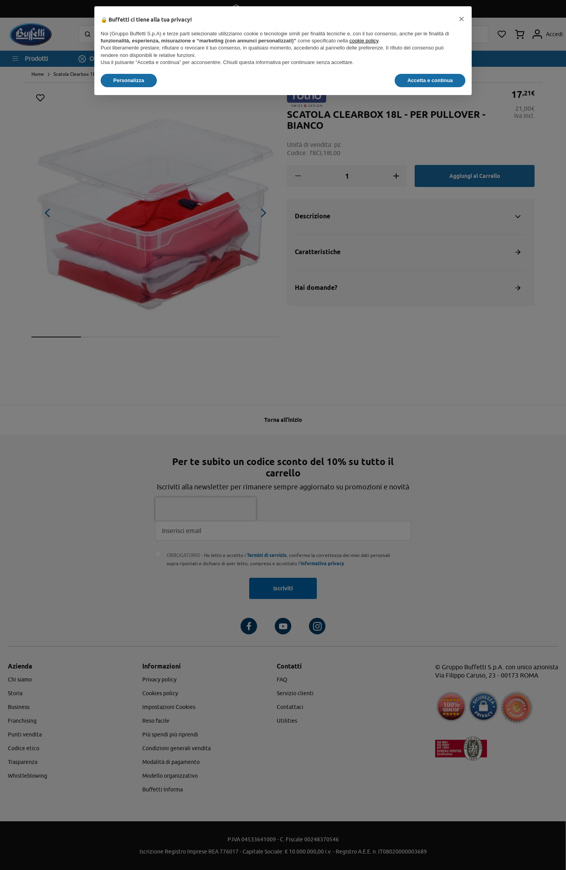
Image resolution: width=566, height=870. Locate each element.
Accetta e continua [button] (430, 80)
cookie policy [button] (363, 41)
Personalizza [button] (128, 80)
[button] (461, 19)
